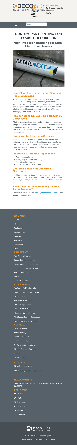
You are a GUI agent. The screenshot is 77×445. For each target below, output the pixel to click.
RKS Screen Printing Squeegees (27, 317)
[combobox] (36, 24)
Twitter (18, 398)
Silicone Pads (19, 296)
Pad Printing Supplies (22, 305)
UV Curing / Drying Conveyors (26, 268)
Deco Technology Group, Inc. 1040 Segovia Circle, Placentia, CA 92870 (38, 384)
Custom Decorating (22, 328)
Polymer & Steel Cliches (23, 300)
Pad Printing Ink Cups (22, 309)
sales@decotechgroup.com (46, 193)
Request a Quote (21, 281)
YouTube (19, 394)
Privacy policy (46, 436)
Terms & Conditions (49, 439)
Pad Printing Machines (23, 256)
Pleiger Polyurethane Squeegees (27, 321)
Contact (40, 439)
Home (16, 220)
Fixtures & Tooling (21, 341)
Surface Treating (21, 273)
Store (16, 249)
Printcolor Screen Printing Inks (26, 292)
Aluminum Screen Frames (24, 313)
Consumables (19, 232)
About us (17, 224)
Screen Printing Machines (24, 260)
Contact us (18, 245)
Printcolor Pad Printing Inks (25, 288)
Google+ (19, 415)
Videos (17, 277)
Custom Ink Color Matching (25, 345)
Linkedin (19, 410)
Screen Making (20, 333)
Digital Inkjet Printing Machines (26, 264)
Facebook (19, 406)
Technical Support (21, 337)
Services (17, 236)
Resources (18, 240)
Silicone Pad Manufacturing (25, 349)
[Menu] (16, 25)
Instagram (20, 402)
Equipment (18, 228)
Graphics (17, 353)
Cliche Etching (20, 357)
